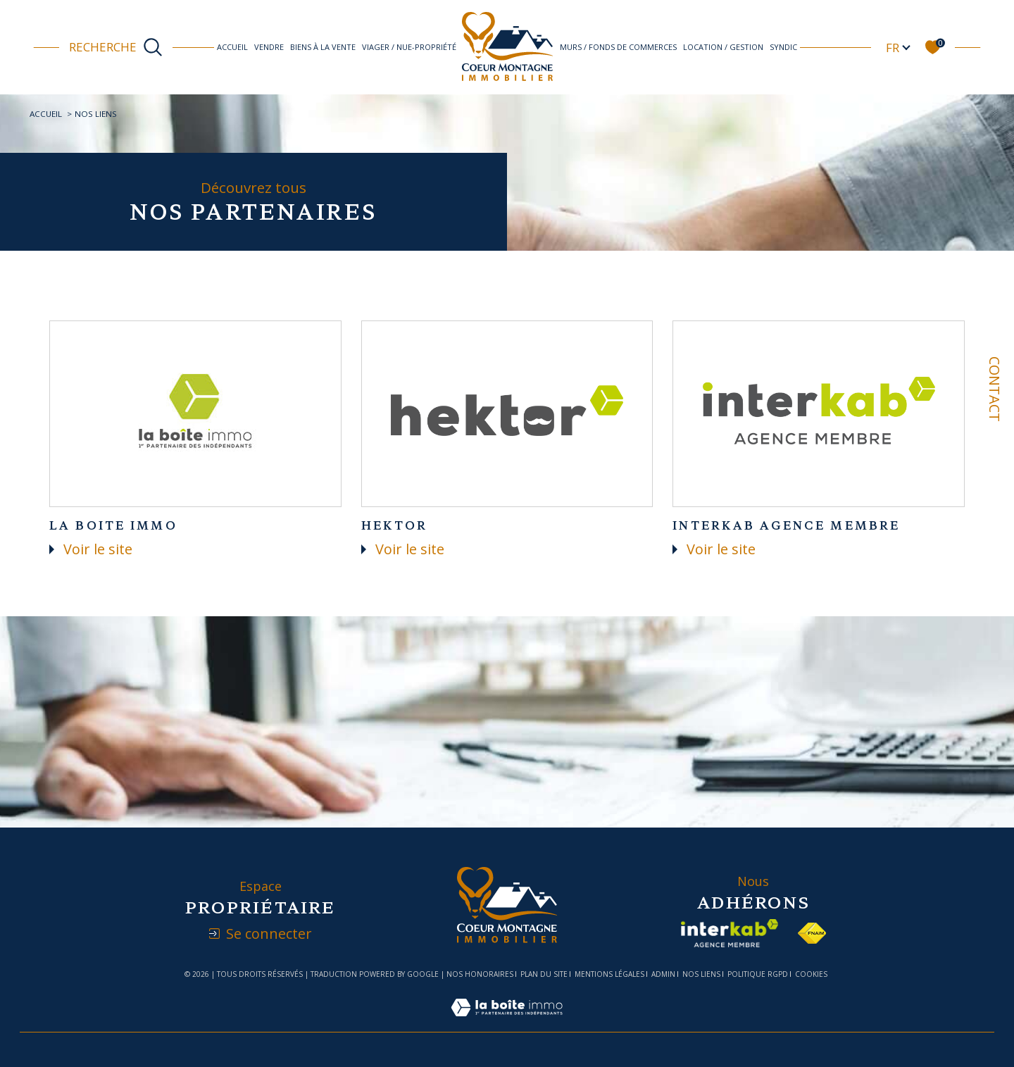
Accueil (232, 47)
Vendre (269, 47)
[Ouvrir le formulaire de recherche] (116, 47)
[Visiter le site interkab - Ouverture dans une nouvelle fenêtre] (729, 933)
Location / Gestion (723, 47)
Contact (994, 389)
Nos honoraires (479, 974)
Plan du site (544, 974)
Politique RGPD (757, 974)
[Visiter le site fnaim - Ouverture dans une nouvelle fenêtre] (812, 933)
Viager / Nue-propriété (409, 47)
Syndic (783, 47)
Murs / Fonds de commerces (618, 47)
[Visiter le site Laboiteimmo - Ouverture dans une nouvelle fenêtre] (506, 1022)
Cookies (811, 975)
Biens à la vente (323, 47)
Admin (663, 974)
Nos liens (701, 974)
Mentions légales (609, 974)
